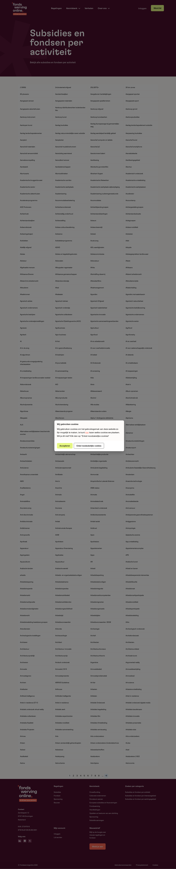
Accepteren (65, 445)
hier (87, 432)
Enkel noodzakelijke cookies (89, 445)
